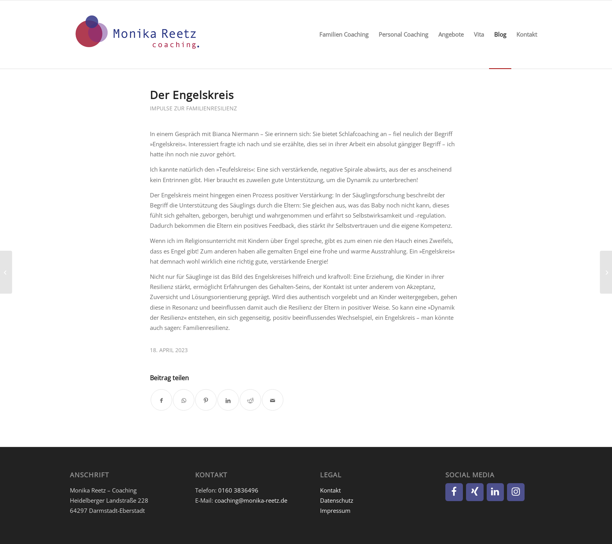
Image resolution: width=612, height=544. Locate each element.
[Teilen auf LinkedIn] (228, 400)
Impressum (335, 510)
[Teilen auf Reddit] (250, 400)
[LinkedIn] (495, 492)
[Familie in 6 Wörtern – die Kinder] (606, 272)
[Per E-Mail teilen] (272, 400)
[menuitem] (344, 34)
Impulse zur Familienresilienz (193, 108)
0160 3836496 (238, 490)
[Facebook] (454, 492)
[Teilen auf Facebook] (161, 400)
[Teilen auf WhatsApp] (183, 400)
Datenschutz (336, 500)
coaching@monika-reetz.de (251, 500)
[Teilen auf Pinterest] (206, 400)
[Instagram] (516, 492)
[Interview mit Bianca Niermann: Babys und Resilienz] (6, 272)
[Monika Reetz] (136, 34)
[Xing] (475, 492)
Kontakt (330, 490)
